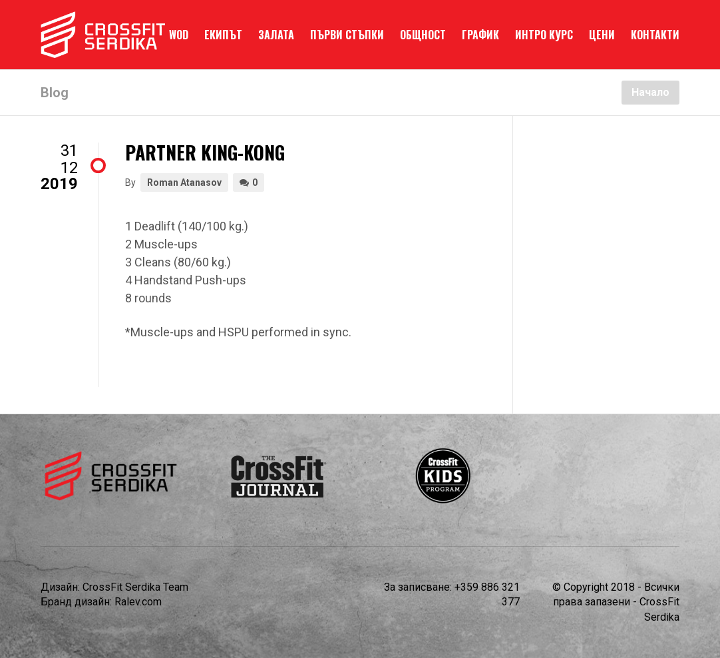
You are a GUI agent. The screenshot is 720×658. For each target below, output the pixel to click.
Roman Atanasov (184, 182)
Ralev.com (138, 601)
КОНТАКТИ (655, 35)
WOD (178, 35)
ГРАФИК (480, 35)
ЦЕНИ (602, 35)
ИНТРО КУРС (544, 35)
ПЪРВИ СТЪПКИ (347, 35)
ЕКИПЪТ (223, 35)
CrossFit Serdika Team (135, 587)
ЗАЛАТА (276, 35)
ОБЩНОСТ (423, 35)
